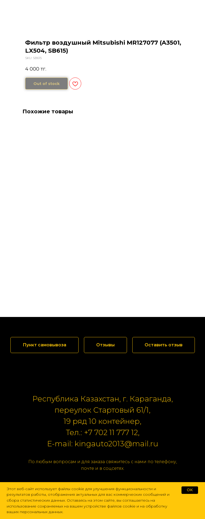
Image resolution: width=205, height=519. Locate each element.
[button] (105, 345)
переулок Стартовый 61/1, (102, 410)
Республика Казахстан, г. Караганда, (102, 398)
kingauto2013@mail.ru (116, 443)
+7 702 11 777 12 (111, 432)
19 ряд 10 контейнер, (102, 421)
